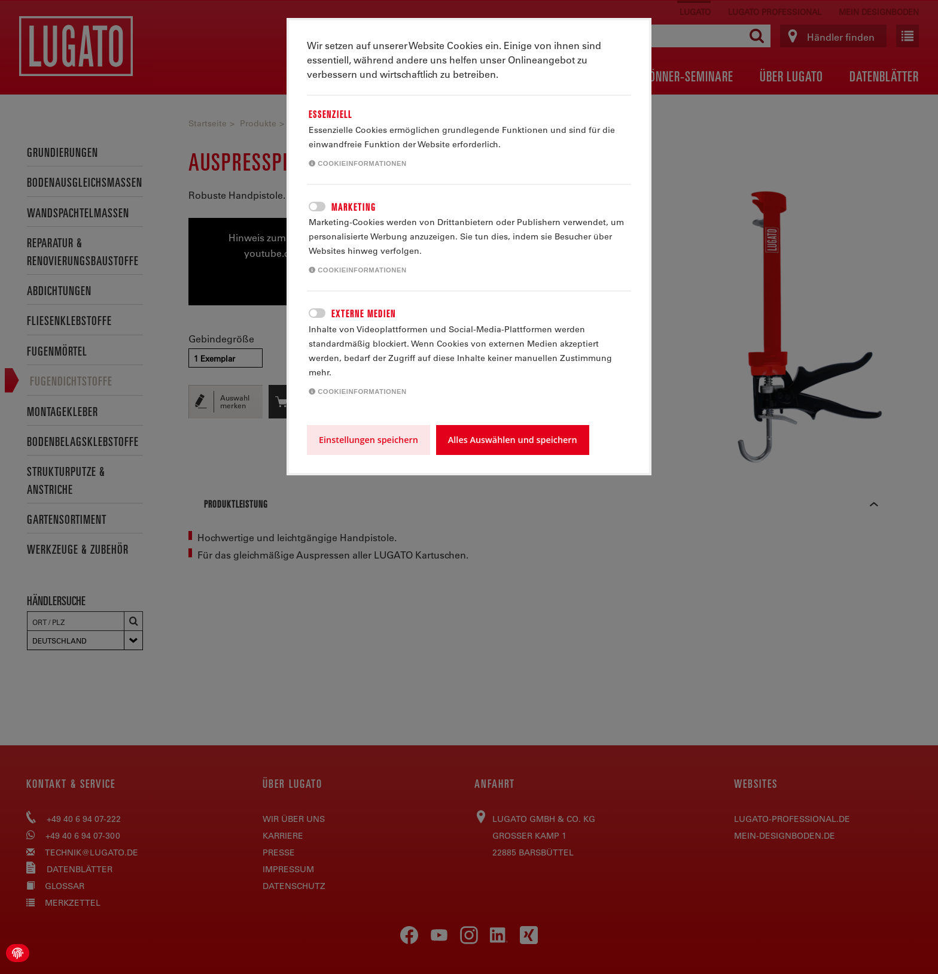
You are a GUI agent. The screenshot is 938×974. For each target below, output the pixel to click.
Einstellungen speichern (368, 439)
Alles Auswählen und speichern (512, 439)
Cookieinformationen (358, 163)
